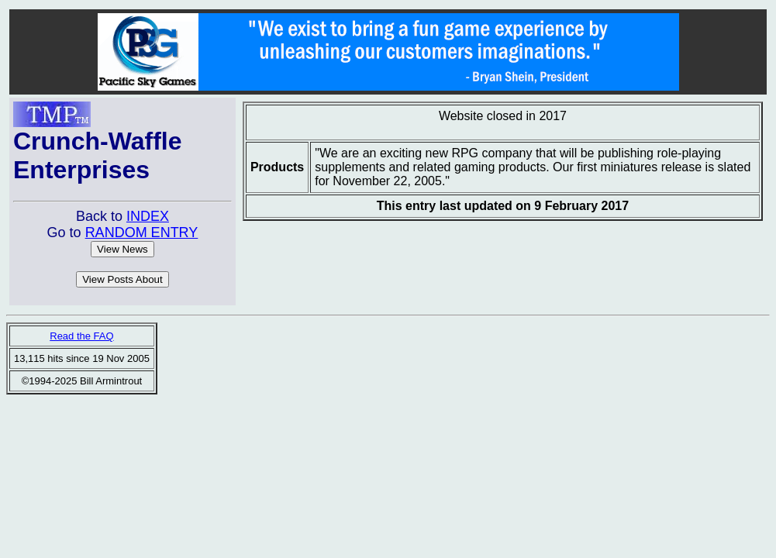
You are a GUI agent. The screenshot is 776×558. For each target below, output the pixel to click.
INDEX (147, 216)
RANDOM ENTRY (141, 232)
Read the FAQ (81, 336)
